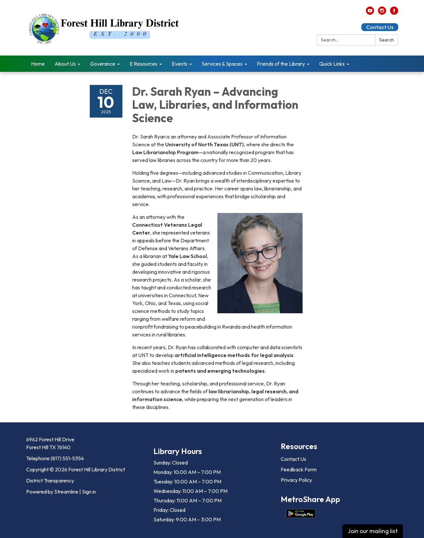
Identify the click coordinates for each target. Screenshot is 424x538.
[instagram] (382, 12)
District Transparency (50, 480)
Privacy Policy (296, 480)
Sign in (89, 491)
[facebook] (394, 12)
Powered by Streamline (52, 491)
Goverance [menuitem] (102, 63)
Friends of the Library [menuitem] (281, 63)
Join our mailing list (373, 531)
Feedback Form (299, 469)
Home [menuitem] (38, 63)
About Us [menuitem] (65, 63)
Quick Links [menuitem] (332, 63)
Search (386, 40)
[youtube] (370, 12)
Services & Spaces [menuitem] (222, 63)
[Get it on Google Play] (301, 513)
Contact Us (379, 27)
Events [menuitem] (179, 63)
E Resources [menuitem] (143, 63)
